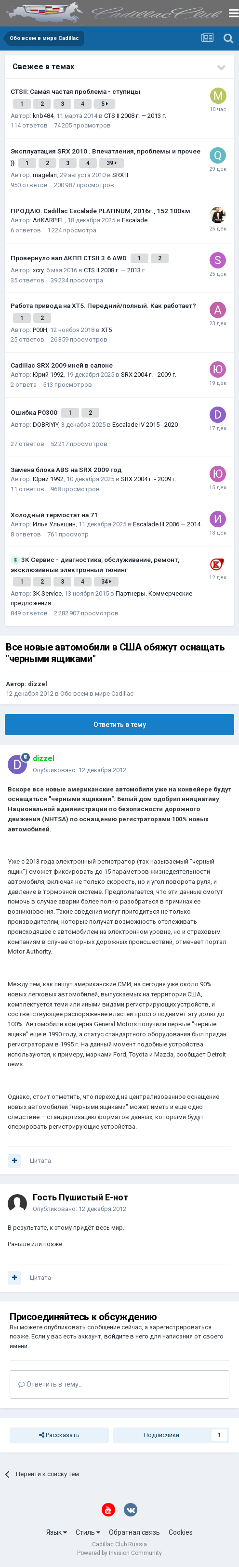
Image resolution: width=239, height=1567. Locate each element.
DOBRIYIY (45, 424)
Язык (56, 1532)
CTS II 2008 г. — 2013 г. (135, 115)
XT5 (106, 329)
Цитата (40, 1160)
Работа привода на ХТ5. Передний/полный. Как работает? (103, 305)
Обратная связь (134, 1532)
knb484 (43, 115)
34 (106, 581)
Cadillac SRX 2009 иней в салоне (62, 365)
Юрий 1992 (48, 374)
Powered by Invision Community (119, 1553)
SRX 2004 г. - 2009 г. (148, 374)
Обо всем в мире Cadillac (96, 693)
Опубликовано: (79, 770)
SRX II (120, 174)
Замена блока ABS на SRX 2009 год (66, 469)
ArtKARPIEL (49, 220)
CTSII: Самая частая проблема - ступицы (75, 91)
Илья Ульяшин (54, 524)
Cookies (181, 1532)
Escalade (134, 220)
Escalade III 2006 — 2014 (166, 524)
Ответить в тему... (50, 1384)
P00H (40, 329)
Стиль (88, 1532)
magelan (45, 174)
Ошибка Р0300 (35, 412)
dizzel (37, 684)
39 (111, 163)
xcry (38, 270)
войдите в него (126, 1336)
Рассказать (59, 1435)
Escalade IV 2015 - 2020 (145, 424)
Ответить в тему (119, 724)
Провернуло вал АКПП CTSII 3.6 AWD (69, 258)
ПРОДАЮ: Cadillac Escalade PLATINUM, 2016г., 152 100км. (101, 211)
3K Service (47, 593)
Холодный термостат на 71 (54, 515)
